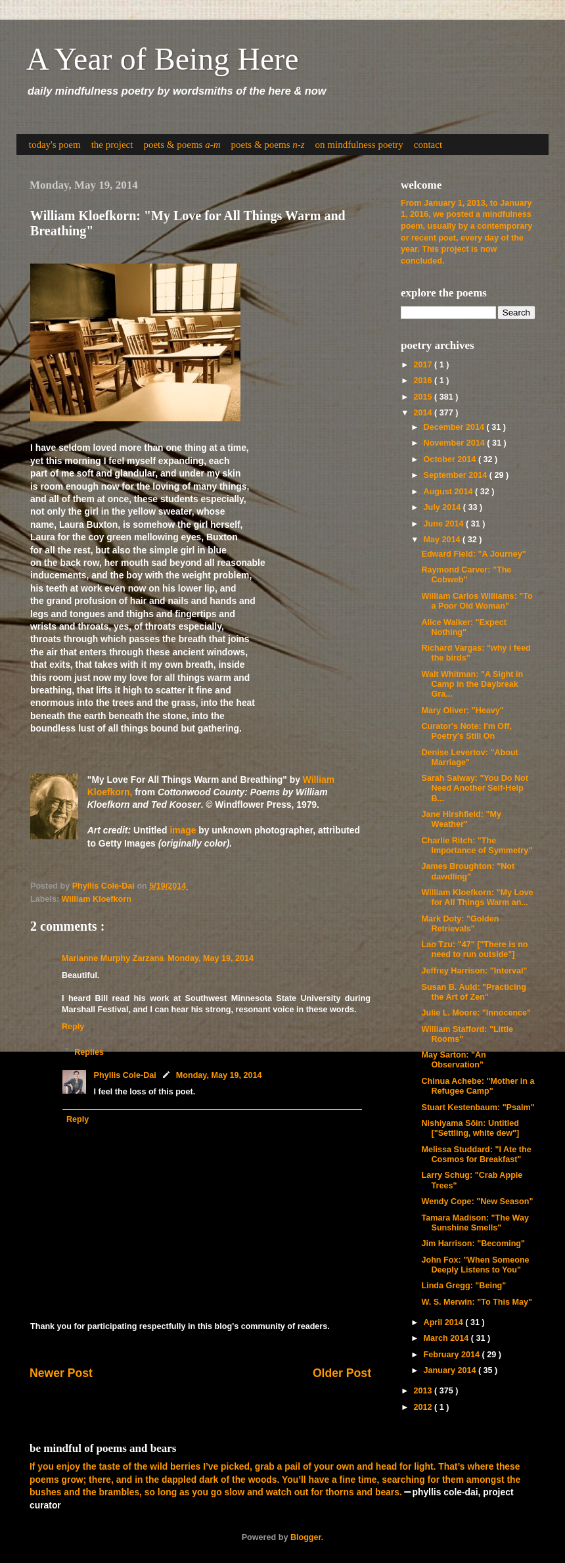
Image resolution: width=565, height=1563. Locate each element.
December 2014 (455, 427)
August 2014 (449, 491)
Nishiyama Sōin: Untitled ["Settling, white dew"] (470, 1128)
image (183, 830)
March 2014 (447, 1338)
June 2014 (445, 523)
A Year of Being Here (162, 58)
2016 (423, 380)
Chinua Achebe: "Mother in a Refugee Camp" (477, 1086)
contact (428, 144)
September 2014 (456, 475)
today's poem (55, 144)
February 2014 (453, 1354)
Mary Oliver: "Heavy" (462, 710)
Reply (73, 1026)
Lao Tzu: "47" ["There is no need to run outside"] (474, 949)
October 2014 (451, 459)
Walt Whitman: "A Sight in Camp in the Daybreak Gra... (472, 684)
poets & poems (181, 144)
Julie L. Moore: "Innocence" (476, 1012)
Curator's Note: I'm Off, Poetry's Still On (466, 731)
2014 (423, 412)
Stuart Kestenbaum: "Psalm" (477, 1107)
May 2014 (443, 539)
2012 (423, 1407)
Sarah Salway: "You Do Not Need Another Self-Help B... (474, 788)
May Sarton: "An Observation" (453, 1059)
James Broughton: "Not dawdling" (467, 871)
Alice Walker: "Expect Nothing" (463, 627)
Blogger (305, 1537)
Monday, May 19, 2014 (211, 958)
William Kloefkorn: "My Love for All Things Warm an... (477, 897)
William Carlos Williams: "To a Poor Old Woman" (476, 601)
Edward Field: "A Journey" (473, 554)
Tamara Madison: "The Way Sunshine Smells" (474, 1222)
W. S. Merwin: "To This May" (476, 1302)
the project (112, 144)
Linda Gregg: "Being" (463, 1285)
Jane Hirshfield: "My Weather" (461, 819)
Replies (89, 1051)
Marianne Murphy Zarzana (113, 958)
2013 (423, 1390)
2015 (423, 397)
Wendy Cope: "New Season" (477, 1201)
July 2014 (443, 507)
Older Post (342, 1373)
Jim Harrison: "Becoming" (473, 1243)
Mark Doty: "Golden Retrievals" (460, 923)
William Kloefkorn (96, 899)
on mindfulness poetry (359, 144)
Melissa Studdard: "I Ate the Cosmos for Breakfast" (476, 1154)
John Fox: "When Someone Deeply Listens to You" (475, 1264)
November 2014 (455, 443)
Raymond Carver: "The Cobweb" (466, 574)
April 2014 (445, 1322)
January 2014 (451, 1370)
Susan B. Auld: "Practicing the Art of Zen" (473, 992)
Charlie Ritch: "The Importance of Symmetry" (476, 845)
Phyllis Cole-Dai (125, 1075)
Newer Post (61, 1373)
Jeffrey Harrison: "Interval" (474, 970)
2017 (423, 364)
